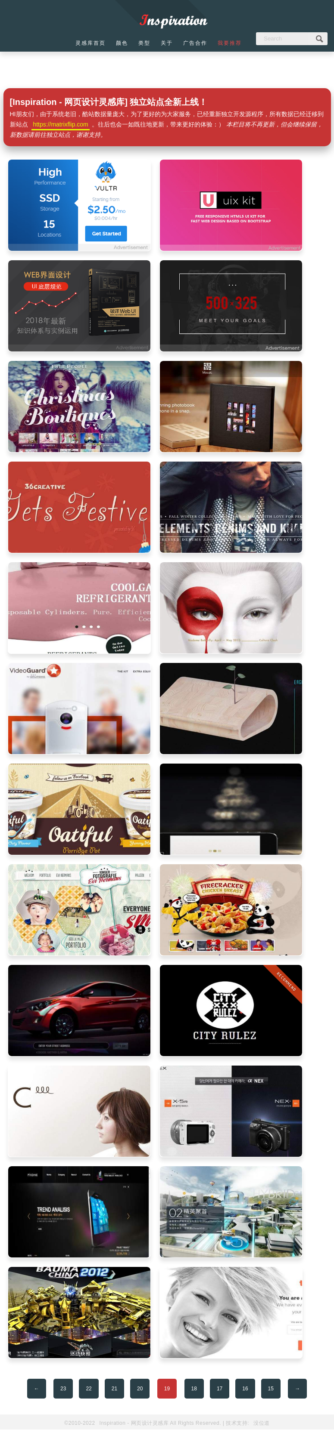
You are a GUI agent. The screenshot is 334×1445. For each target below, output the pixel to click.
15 (271, 1389)
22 (88, 1389)
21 (114, 1389)
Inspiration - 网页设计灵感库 (134, 1423)
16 (245, 1389)
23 (63, 1389)
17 (219, 1389)
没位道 (261, 1423)
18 (194, 1389)
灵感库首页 (90, 43)
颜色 (122, 43)
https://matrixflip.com (60, 124)
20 (140, 1389)
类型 (144, 43)
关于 (167, 43)
